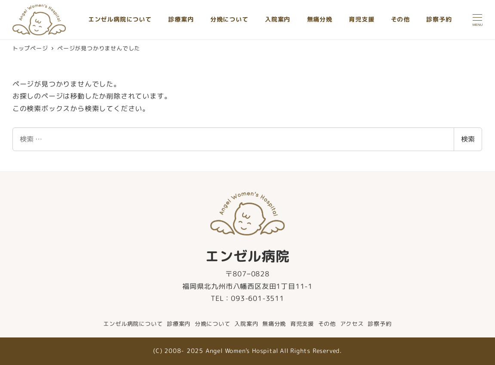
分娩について (213, 324)
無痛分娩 (274, 324)
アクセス (352, 324)
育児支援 (302, 324)
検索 (468, 139)
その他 (327, 324)
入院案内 (246, 324)
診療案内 (179, 324)
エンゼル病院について (133, 324)
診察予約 (379, 324)
